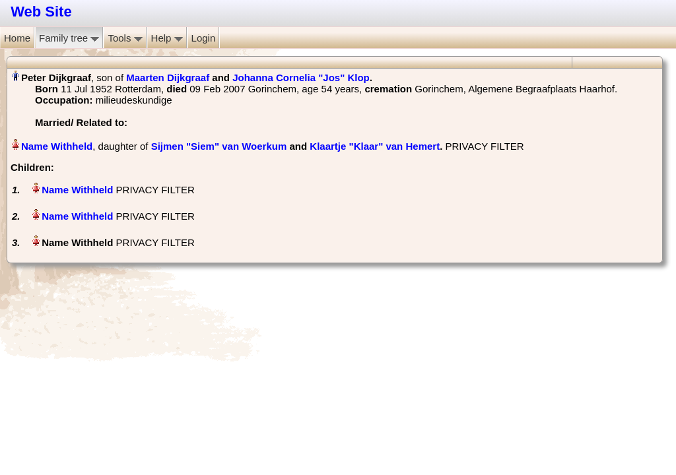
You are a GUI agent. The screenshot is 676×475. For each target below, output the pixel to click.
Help (167, 38)
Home (17, 38)
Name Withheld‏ (56, 146)
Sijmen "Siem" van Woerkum (219, 146)
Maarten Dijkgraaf (167, 77)
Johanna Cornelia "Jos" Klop (301, 77)
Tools (125, 38)
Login (203, 38)
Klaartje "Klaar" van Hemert (375, 146)
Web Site (41, 11)
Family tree (69, 38)
